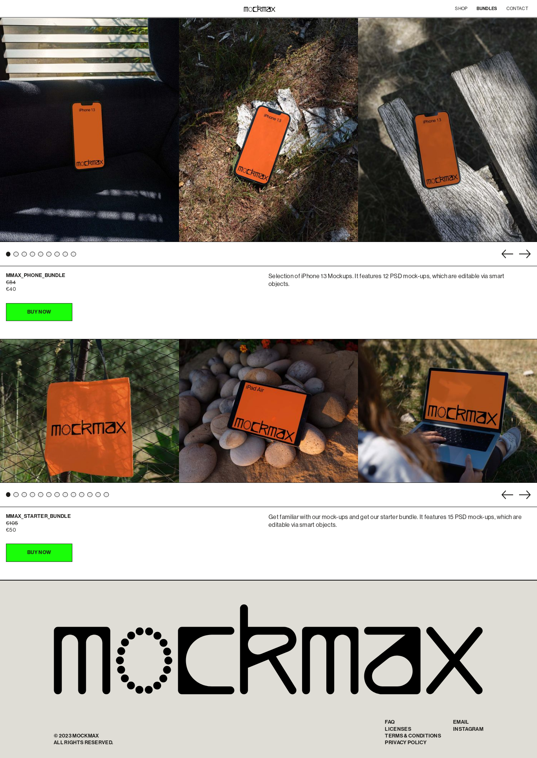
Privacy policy (405, 742)
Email (461, 722)
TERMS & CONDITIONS (413, 736)
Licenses (398, 729)
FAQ (390, 722)
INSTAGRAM (468, 729)
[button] (8, 254)
